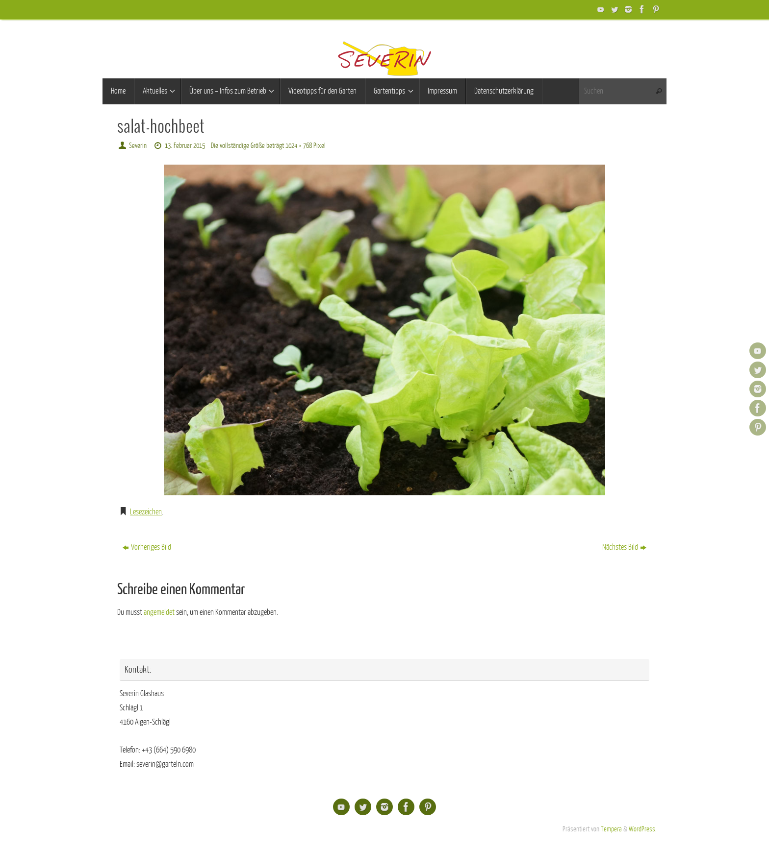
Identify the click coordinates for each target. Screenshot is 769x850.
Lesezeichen (146, 512)
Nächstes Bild (624, 547)
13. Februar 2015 (185, 145)
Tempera (611, 829)
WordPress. (643, 829)
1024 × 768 (298, 145)
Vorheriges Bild (147, 547)
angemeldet (159, 612)
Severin (138, 145)
